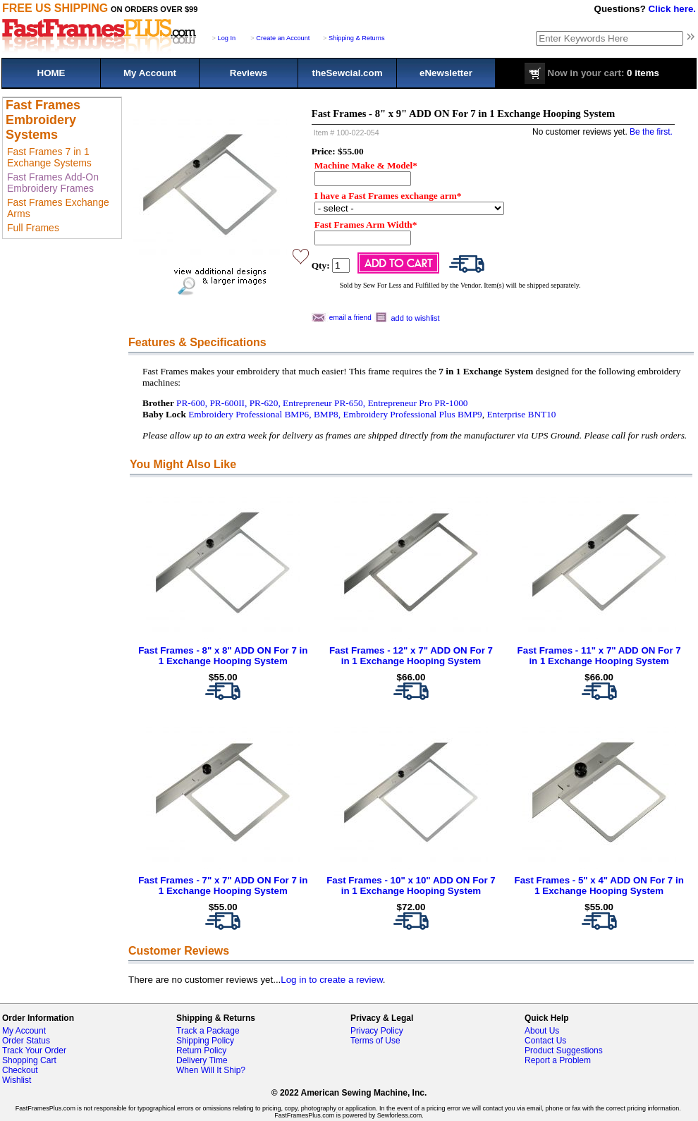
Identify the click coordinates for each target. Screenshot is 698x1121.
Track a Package (208, 1031)
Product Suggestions (564, 1050)
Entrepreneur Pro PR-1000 (417, 403)
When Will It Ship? (210, 1070)
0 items (592, 73)
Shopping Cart (29, 1060)
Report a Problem (558, 1060)
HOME (51, 73)
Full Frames (33, 227)
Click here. (672, 9)
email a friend (350, 317)
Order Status (26, 1041)
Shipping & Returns (357, 38)
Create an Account (283, 38)
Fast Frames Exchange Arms (58, 208)
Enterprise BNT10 (521, 414)
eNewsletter (446, 73)
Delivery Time (202, 1060)
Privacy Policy (376, 1031)
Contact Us (545, 1041)
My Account (149, 73)
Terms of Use (375, 1041)
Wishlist (16, 1080)
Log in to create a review (331, 979)
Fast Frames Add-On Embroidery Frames (53, 182)
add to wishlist (415, 318)
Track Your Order (34, 1050)
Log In (227, 38)
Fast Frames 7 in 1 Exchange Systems (49, 157)
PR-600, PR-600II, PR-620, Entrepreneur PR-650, (270, 403)
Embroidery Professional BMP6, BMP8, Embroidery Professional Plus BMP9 (335, 414)
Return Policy (201, 1050)
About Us (542, 1031)
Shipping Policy (205, 1041)
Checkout (20, 1070)
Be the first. (651, 132)
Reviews (248, 73)
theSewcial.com (347, 73)
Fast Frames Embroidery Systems (43, 120)
